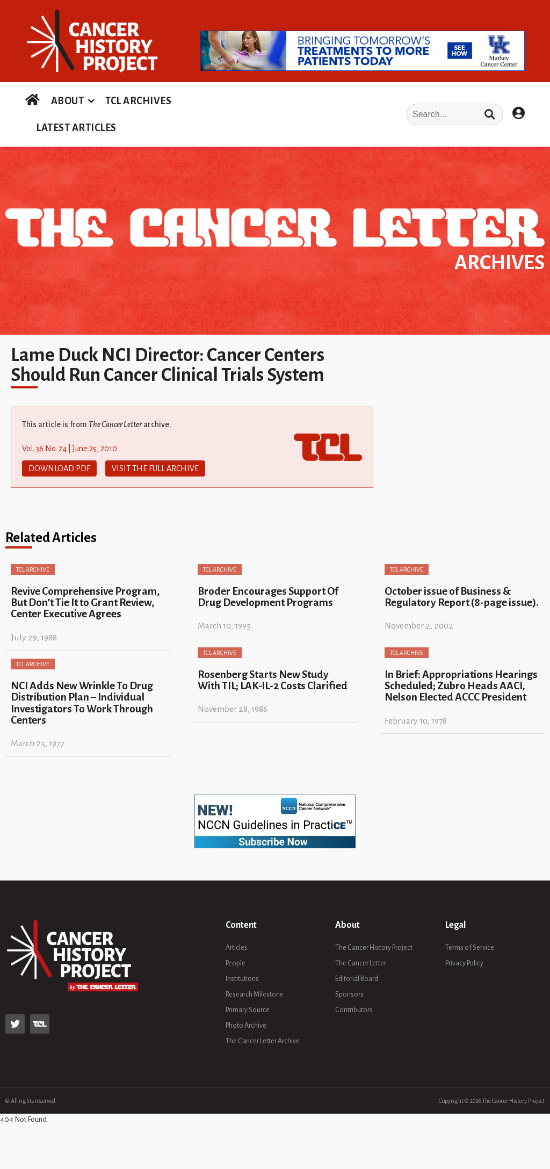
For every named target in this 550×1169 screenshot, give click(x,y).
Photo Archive (246, 1025)
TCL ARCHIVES (138, 101)
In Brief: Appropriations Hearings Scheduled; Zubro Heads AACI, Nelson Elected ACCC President (461, 686)
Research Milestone (255, 994)
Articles (237, 947)
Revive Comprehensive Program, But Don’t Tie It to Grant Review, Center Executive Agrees (85, 603)
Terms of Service (469, 947)
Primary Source (248, 1010)
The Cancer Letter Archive (263, 1041)
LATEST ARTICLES (76, 127)
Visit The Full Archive (155, 468)
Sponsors (349, 994)
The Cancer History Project (373, 947)
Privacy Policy (464, 963)
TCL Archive (32, 569)
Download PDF (59, 468)
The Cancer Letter (360, 963)
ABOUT (67, 101)
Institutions (242, 979)
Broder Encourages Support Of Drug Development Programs (268, 597)
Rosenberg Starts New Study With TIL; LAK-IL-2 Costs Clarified (273, 680)
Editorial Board (356, 979)
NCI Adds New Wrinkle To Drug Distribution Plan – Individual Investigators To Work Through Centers (82, 703)
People (235, 963)
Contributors (354, 1010)
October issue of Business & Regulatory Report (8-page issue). (462, 597)
